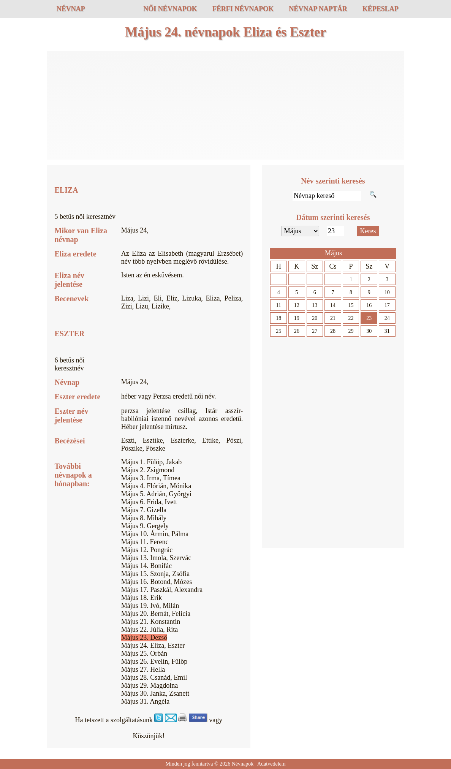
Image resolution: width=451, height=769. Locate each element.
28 (332, 331)
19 (296, 318)
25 (278, 331)
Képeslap (380, 9)
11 (278, 305)
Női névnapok (170, 9)
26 (296, 331)
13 (314, 305)
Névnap (71, 9)
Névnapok (243, 764)
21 (332, 318)
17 (387, 305)
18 (278, 318)
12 (296, 305)
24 (387, 318)
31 (387, 331)
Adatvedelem (271, 764)
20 (314, 318)
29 (351, 331)
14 (332, 305)
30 (369, 331)
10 (387, 292)
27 (314, 331)
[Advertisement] (225, 106)
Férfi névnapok (243, 9)
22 (351, 318)
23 (369, 318)
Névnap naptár (318, 9)
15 (351, 305)
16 (369, 305)
